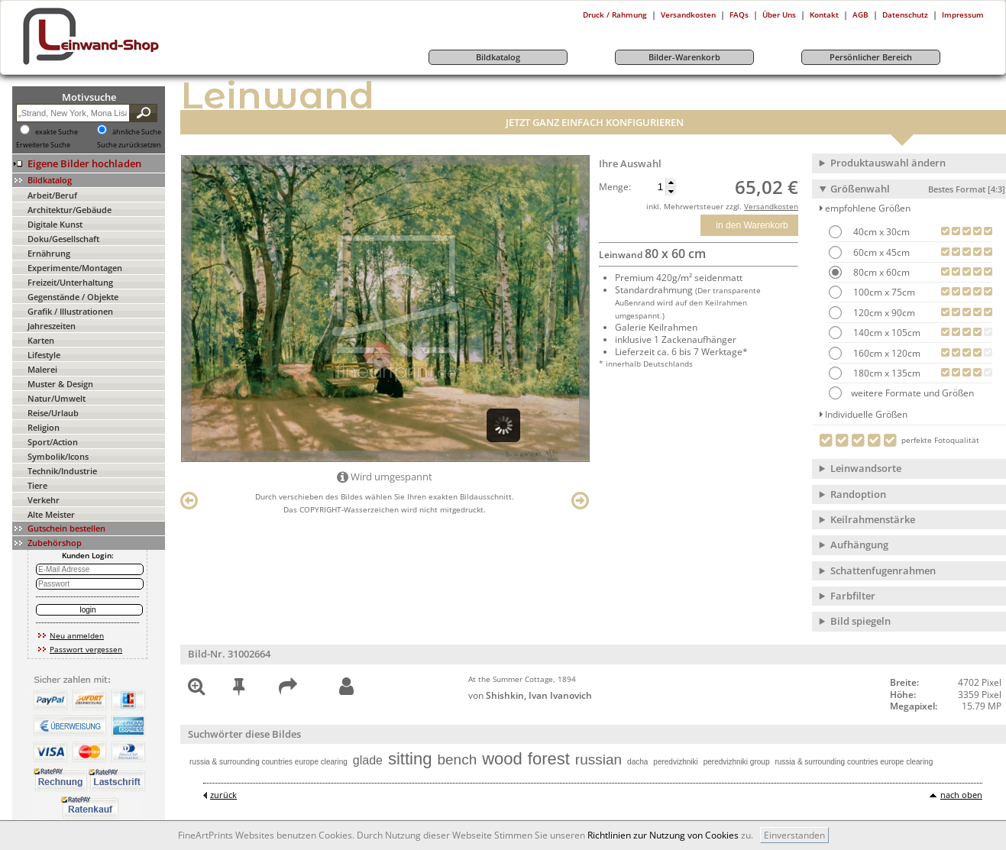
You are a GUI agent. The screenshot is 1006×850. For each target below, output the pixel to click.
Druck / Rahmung (615, 14)
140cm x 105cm (885, 332)
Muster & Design (60, 383)
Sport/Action (52, 442)
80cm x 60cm (880, 272)
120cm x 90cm (883, 312)
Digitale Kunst (54, 224)
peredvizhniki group (737, 762)
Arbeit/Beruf (52, 195)
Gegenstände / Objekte (72, 296)
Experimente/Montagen (74, 267)
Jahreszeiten (51, 325)
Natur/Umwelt (56, 398)
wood (502, 758)
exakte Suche (56, 132)
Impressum (963, 14)
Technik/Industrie (62, 471)
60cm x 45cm (880, 252)
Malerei (42, 369)
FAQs (739, 14)
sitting (410, 758)
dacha (637, 762)
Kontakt (824, 14)
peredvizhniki (675, 762)
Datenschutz (905, 14)
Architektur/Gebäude (69, 209)
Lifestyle (43, 354)
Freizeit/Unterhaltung (70, 282)
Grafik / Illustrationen (70, 311)
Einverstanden (794, 835)
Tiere (37, 485)
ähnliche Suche (136, 132)
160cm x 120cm (885, 353)
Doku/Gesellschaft (63, 238)
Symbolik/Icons (58, 456)
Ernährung (48, 253)
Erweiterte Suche (43, 145)
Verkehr (43, 500)
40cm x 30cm (880, 231)
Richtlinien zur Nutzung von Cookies (663, 835)
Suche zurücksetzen (129, 145)
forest (549, 758)
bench (457, 759)
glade (368, 760)
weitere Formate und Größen (901, 392)
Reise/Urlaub (53, 413)
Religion (43, 427)
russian (598, 759)
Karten (40, 340)
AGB (860, 14)
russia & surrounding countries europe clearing (268, 762)
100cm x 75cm (883, 292)
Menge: (615, 187)
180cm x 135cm (885, 373)
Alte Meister (51, 514)
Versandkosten (688, 14)
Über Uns (779, 14)
